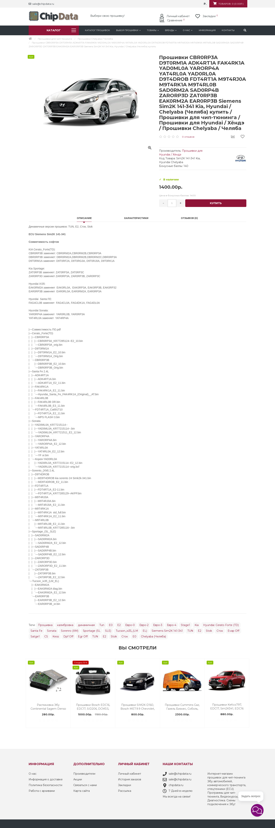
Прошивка (45, 624)
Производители (84, 772)
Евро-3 (157, 624)
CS (46, 635)
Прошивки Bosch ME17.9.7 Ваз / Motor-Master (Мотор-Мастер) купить (138, 706)
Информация (207, 30)
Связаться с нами (85, 784)
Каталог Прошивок (97, 30)
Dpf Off (68, 635)
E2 (119, 624)
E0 (111, 624)
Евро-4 (171, 624)
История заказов (129, 778)
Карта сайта (81, 790)
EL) (145, 630)
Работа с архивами (42, 790)
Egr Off (83, 635)
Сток (220, 630)
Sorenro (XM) (69, 630)
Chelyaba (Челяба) (153, 635)
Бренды (171, 30)
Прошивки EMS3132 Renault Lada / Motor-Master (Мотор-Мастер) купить (227, 706)
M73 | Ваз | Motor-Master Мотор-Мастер (182, 705)
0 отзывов (188, 136)
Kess (56, 635)
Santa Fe (36, 630)
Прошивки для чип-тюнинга (55, 38)
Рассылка (124, 790)
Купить (216, 203)
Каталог (61, 30)
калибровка (65, 624)
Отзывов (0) (189, 217)
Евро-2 (144, 624)
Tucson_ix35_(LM (127, 630)
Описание (84, 217)
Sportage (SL (91, 630)
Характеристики (136, 217)
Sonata (51, 630)
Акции (77, 778)
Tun (101, 624)
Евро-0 (130, 624)
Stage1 (185, 624)
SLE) (108, 630)
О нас (187, 30)
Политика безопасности (45, 784)
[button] (257, 810)
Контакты (228, 30)
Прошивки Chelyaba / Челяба (95, 38)
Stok (209, 630)
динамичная (86, 624)
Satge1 (35, 635)
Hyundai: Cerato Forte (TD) (221, 624)
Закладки (124, 784)
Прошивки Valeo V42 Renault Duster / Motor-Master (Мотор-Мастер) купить (93, 706)
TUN (190, 630)
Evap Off (233, 630)
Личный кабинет (129, 772)
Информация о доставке (46, 778)
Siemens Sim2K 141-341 (167, 630)
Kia (197, 624)
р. (205, 4)
